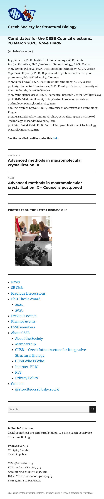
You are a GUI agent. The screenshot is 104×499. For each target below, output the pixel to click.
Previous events (24, 316)
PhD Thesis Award (25, 299)
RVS (18, 372)
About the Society (29, 339)
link (55, 138)
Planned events (23, 322)
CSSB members (23, 327)
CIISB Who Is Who (29, 361)
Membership (25, 344)
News (15, 282)
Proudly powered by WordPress (78, 493)
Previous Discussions (28, 293)
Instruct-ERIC (26, 367)
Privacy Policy (26, 378)
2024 (19, 305)
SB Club (17, 288)
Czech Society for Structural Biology (42, 27)
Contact (17, 384)
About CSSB (20, 333)
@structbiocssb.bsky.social (37, 389)
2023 (19, 310)
